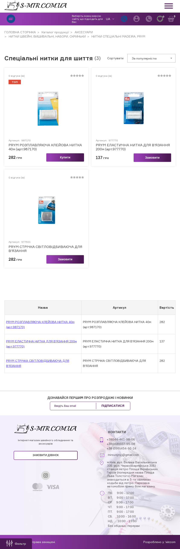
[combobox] (151, 58)
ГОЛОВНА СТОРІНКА (20, 32)
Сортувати (115, 58)
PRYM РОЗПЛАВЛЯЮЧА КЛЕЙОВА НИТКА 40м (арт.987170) (45, 147)
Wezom (170, 542)
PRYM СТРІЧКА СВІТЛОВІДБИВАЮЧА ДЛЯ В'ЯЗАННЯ (45, 249)
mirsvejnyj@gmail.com (123, 454)
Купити (65, 157)
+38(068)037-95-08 (121, 444)
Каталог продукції (55, 32)
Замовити (152, 157)
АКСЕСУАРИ (83, 32)
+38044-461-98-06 (121, 439)
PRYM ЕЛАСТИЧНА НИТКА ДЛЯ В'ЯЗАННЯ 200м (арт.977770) (133, 147)
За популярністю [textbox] (144, 58)
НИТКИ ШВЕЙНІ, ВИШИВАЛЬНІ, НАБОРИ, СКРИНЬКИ (47, 36)
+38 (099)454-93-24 (121, 448)
